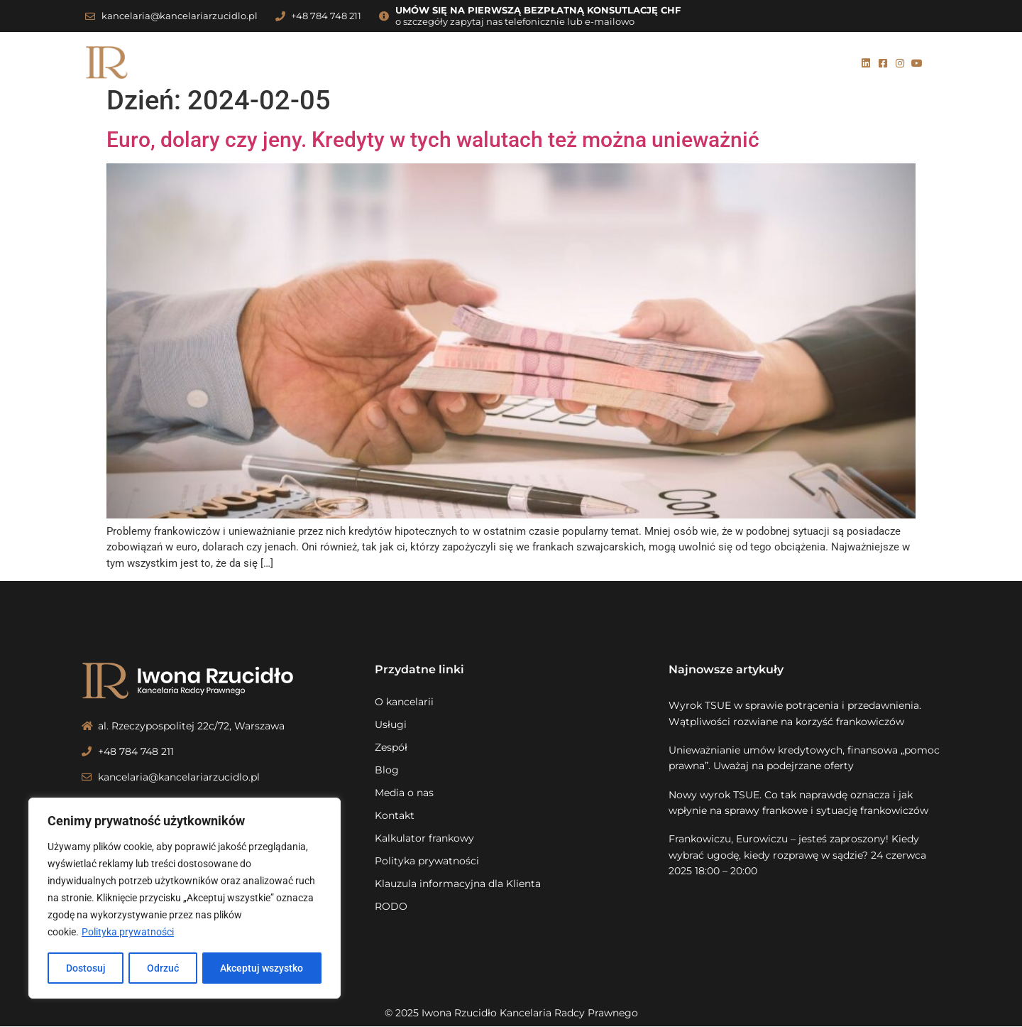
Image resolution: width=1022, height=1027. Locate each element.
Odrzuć (163, 968)
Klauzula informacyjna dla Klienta (458, 883)
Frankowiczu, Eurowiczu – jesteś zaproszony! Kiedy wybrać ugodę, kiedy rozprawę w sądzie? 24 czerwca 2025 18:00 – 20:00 (797, 854)
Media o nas (595, 63)
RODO (391, 906)
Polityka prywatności (128, 932)
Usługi (421, 63)
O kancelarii (345, 63)
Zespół (481, 63)
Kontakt (668, 63)
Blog (531, 63)
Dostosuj (85, 968)
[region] (184, 898)
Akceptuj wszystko (262, 968)
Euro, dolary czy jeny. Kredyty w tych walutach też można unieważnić (432, 139)
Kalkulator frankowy (772, 63)
